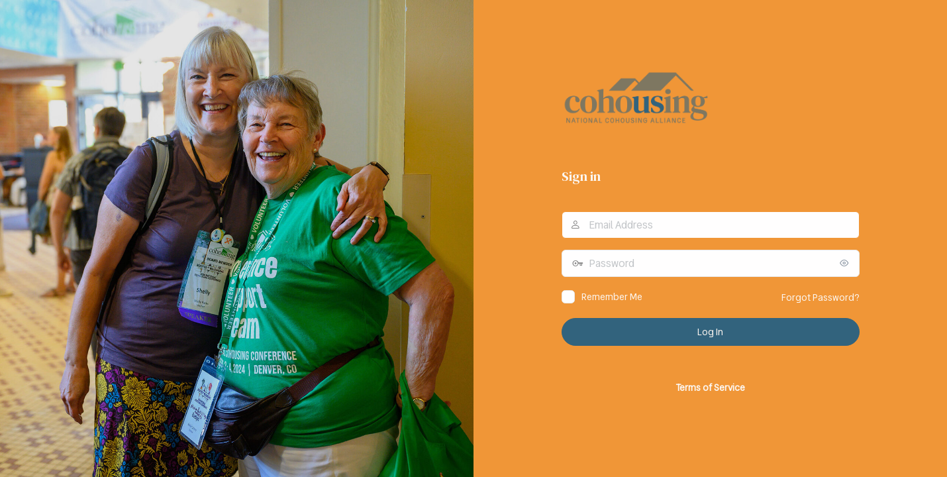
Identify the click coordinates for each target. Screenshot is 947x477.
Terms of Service (710, 387)
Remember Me (611, 296)
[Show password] (846, 263)
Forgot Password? (820, 297)
